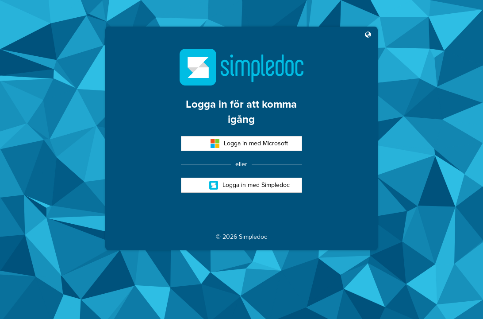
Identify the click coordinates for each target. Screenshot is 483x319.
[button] (368, 35)
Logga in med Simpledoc (249, 185)
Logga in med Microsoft (249, 143)
